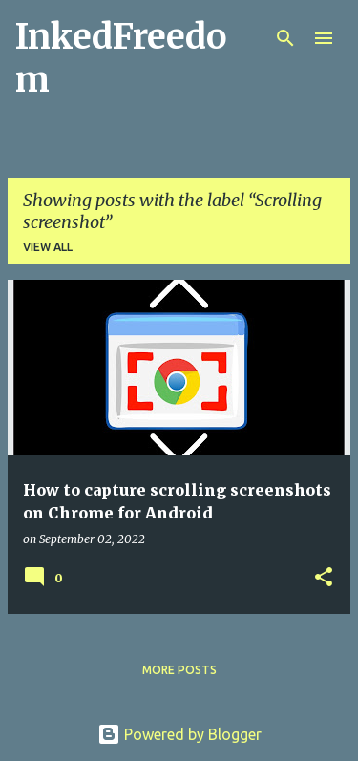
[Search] (285, 38)
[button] (323, 578)
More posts (179, 670)
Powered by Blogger (179, 734)
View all (48, 247)
